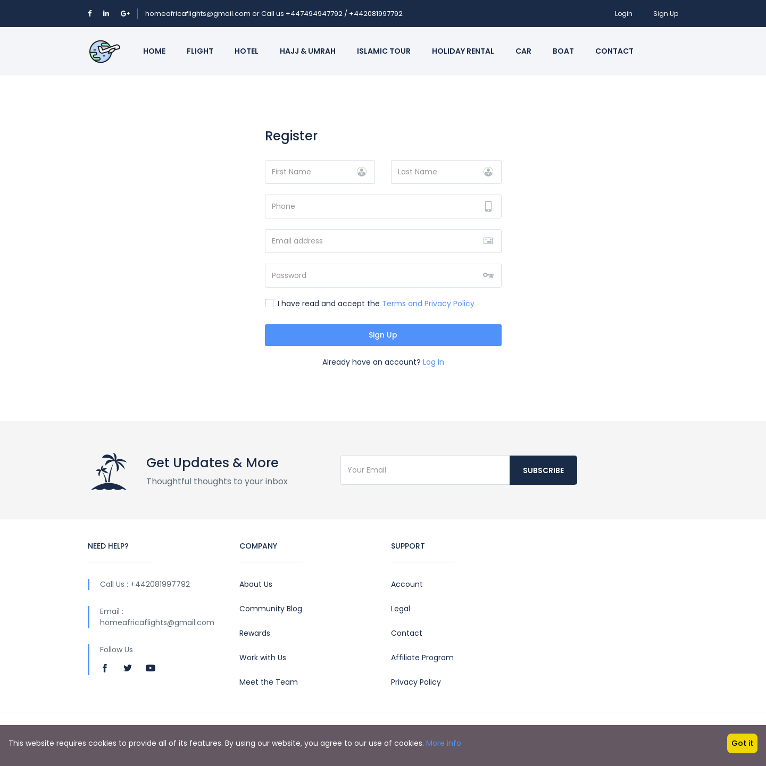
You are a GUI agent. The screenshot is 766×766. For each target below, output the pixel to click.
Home (154, 51)
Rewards (254, 633)
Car (523, 51)
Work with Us (262, 657)
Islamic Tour (384, 51)
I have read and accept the (369, 303)
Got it (742, 743)
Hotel (247, 51)
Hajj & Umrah (308, 51)
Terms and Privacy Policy (428, 303)
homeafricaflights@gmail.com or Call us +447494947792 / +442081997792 (274, 14)
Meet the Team (268, 682)
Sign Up (665, 13)
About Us (255, 584)
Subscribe (543, 470)
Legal (400, 608)
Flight (200, 51)
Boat (563, 51)
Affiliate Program (422, 657)
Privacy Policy (416, 682)
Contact (614, 51)
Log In (433, 362)
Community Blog (270, 608)
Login (623, 13)
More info (443, 743)
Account (407, 584)
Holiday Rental (463, 51)
